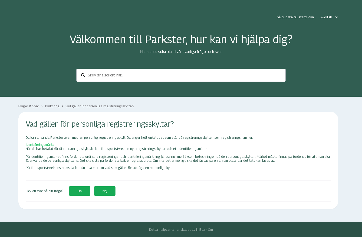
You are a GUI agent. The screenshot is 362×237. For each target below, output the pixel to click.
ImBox (200, 229)
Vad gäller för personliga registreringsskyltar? (100, 106)
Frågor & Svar (28, 106)
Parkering (52, 106)
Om (210, 229)
